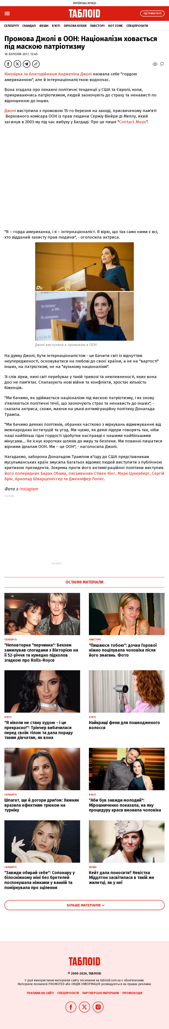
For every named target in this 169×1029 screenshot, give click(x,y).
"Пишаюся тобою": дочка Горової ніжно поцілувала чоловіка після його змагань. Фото (123, 650)
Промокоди (132, 993)
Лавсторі (97, 26)
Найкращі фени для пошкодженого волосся (124, 725)
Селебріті (11, 26)
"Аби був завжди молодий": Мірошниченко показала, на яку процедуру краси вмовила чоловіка (125, 805)
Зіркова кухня (75, 26)
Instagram (29, 488)
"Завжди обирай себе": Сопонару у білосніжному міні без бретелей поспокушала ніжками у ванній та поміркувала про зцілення (39, 880)
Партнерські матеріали (100, 993)
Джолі (10, 110)
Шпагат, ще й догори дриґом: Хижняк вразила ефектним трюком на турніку (41, 805)
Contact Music (132, 121)
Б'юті (56, 26)
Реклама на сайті (40, 993)
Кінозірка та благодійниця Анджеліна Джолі (48, 73)
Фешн (43, 26)
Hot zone (115, 26)
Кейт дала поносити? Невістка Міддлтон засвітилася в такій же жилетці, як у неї (121, 877)
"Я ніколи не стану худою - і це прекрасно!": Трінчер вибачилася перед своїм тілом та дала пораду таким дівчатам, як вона (38, 730)
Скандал (29, 26)
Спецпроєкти (137, 26)
